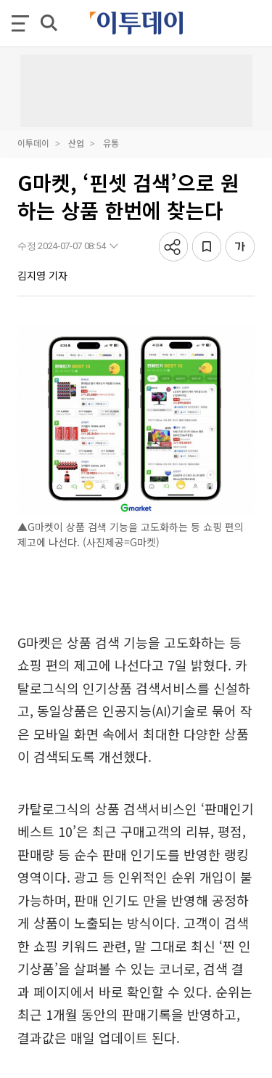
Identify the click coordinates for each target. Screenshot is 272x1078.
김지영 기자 (42, 275)
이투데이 (33, 143)
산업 (76, 143)
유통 (111, 143)
